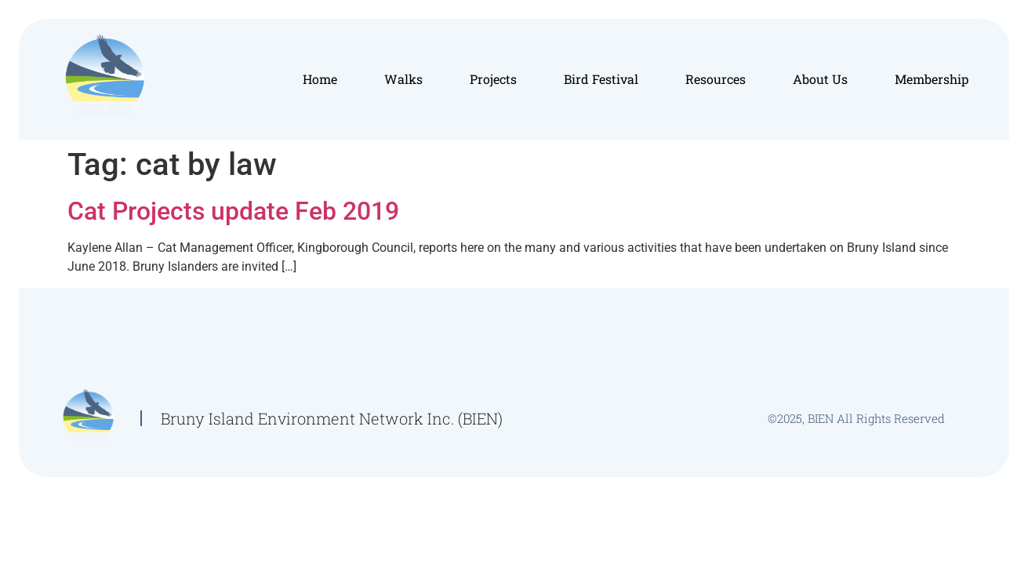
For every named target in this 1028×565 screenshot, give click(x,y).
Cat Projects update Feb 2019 (233, 211)
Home (320, 79)
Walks (403, 79)
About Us (820, 79)
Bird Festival (601, 79)
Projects (493, 79)
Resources (715, 79)
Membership (931, 79)
